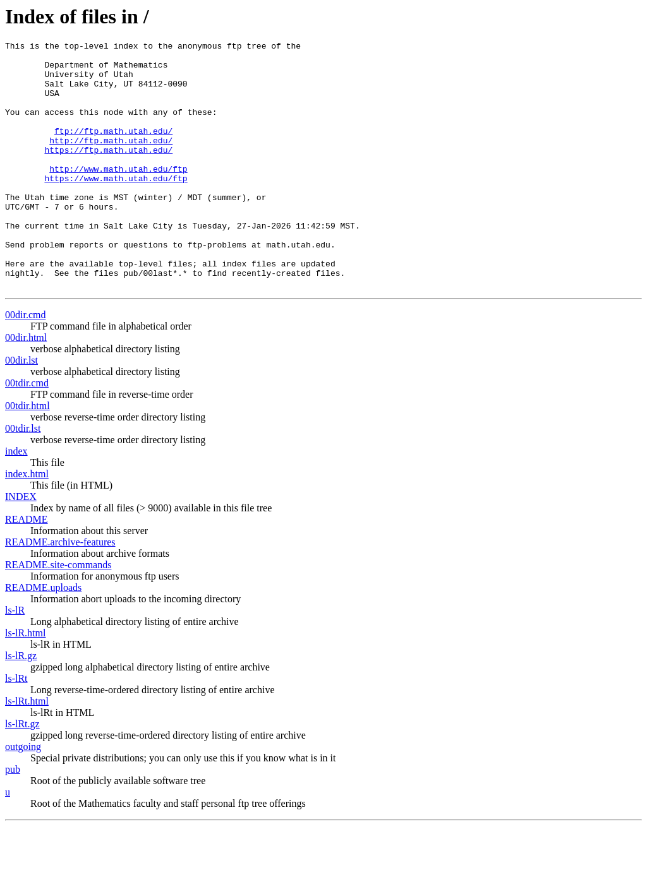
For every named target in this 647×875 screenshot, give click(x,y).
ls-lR (15, 659)
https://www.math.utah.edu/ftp (115, 206)
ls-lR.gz (21, 704)
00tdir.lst (22, 477)
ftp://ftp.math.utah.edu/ (113, 149)
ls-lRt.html (27, 750)
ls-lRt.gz (22, 773)
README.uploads (43, 636)
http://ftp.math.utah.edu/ (110, 161)
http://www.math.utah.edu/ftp (118, 195)
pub (12, 818)
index (16, 500)
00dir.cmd (25, 364)
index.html (27, 523)
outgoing (23, 795)
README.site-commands (58, 614)
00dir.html (26, 386)
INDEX (21, 545)
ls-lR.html (25, 682)
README (26, 568)
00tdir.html (27, 454)
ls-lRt (16, 727)
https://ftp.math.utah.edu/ (108, 172)
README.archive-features (60, 591)
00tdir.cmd (27, 432)
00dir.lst (21, 409)
